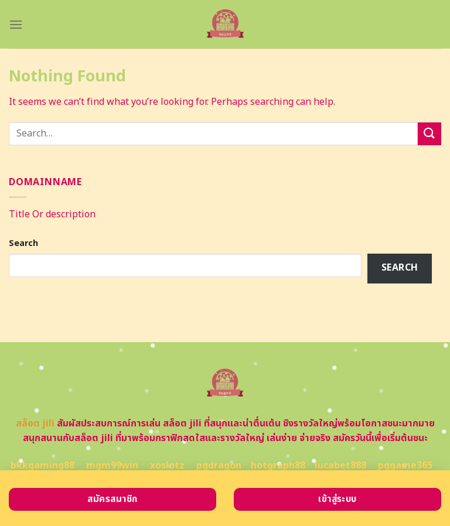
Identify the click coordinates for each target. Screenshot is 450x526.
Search (23, 243)
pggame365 (405, 466)
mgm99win (112, 466)
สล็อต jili (35, 423)
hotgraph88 (278, 466)
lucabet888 (340, 466)
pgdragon (218, 466)
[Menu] (16, 24)
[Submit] (429, 133)
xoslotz (167, 466)
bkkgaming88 (42, 466)
